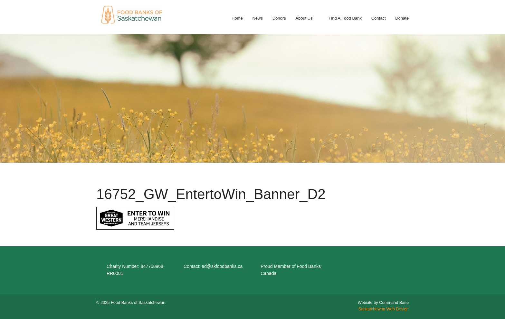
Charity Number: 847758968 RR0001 (135, 270)
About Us (303, 18)
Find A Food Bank (345, 18)
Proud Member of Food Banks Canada (291, 270)
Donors (279, 18)
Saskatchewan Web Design (383, 308)
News (257, 18)
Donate (402, 18)
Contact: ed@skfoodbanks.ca (213, 266)
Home (237, 18)
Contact (378, 18)
